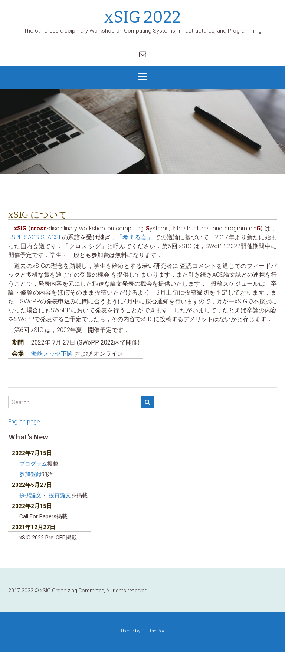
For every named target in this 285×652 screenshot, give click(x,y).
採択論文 (30, 495)
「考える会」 (135, 237)
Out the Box (153, 630)
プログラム (33, 463)
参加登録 (30, 474)
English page (24, 421)
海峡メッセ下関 (52, 353)
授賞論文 (60, 495)
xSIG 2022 (142, 17)
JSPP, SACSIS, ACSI (34, 237)
